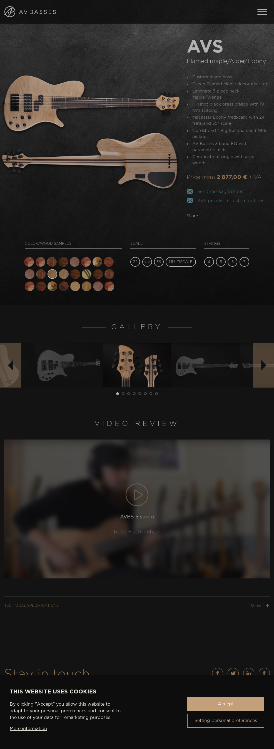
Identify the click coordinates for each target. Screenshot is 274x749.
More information (28, 728)
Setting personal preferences (226, 720)
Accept (226, 704)
